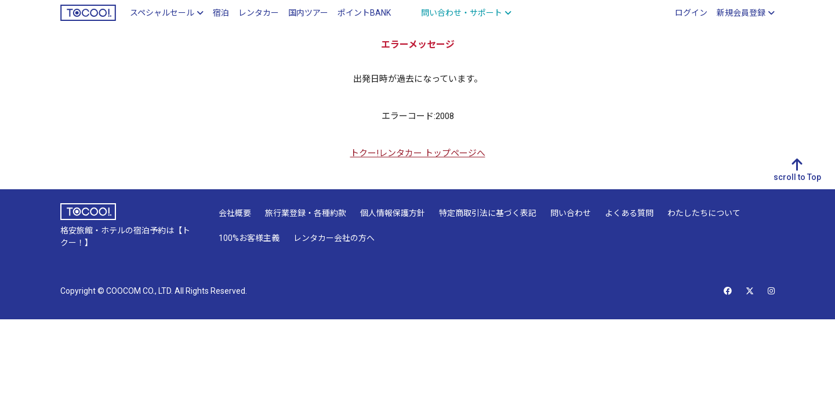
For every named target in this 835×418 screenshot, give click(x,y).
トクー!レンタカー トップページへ (417, 153)
